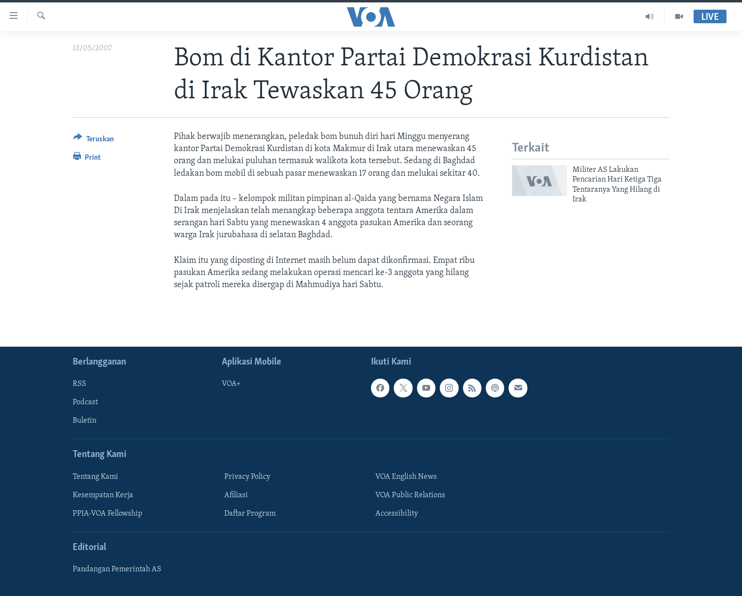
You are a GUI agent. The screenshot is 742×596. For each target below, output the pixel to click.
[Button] (93, 141)
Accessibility (396, 514)
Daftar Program (250, 514)
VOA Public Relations (410, 495)
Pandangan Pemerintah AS (117, 569)
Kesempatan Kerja (103, 495)
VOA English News (406, 477)
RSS (79, 384)
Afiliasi (236, 495)
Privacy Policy (247, 477)
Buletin (84, 421)
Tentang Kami (95, 477)
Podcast (85, 403)
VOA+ (231, 384)
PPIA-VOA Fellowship (107, 514)
